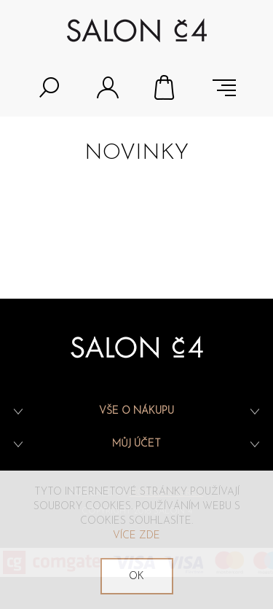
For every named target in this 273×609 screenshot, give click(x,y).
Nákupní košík (166, 87)
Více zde (136, 535)
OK (136, 576)
